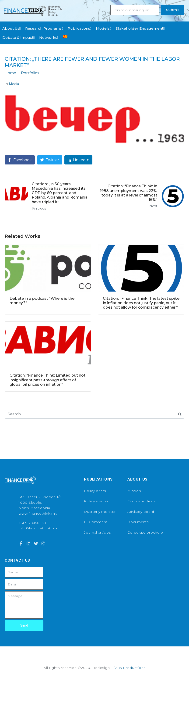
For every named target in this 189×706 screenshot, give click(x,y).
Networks (48, 37)
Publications (79, 28)
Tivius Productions (129, 668)
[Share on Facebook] (20, 159)
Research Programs (44, 28)
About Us (11, 28)
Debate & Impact (18, 37)
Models (103, 28)
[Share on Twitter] (49, 159)
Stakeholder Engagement (140, 28)
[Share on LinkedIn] (78, 159)
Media (14, 84)
